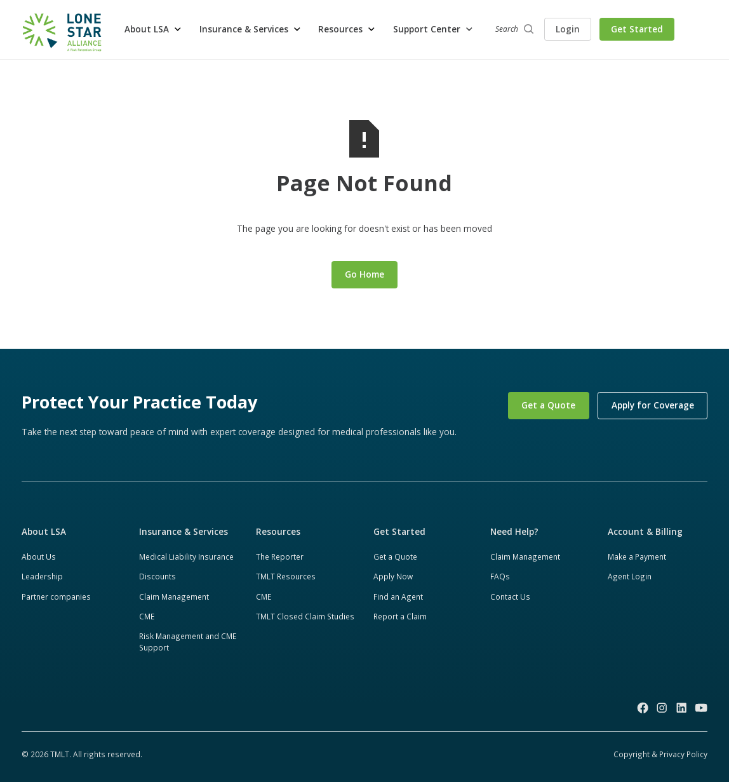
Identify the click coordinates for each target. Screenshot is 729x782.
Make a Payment (637, 556)
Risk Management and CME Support (187, 641)
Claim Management (174, 596)
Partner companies (56, 596)
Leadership (42, 576)
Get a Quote (548, 405)
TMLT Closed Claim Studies (305, 616)
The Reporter (280, 556)
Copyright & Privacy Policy (660, 754)
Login (568, 29)
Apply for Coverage (653, 405)
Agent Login (630, 576)
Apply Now (393, 576)
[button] (153, 29)
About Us (39, 556)
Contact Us (510, 596)
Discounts (157, 576)
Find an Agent (398, 596)
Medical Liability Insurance (186, 556)
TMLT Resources (286, 576)
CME (146, 616)
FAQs (500, 576)
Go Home (364, 274)
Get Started (637, 29)
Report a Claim (400, 616)
